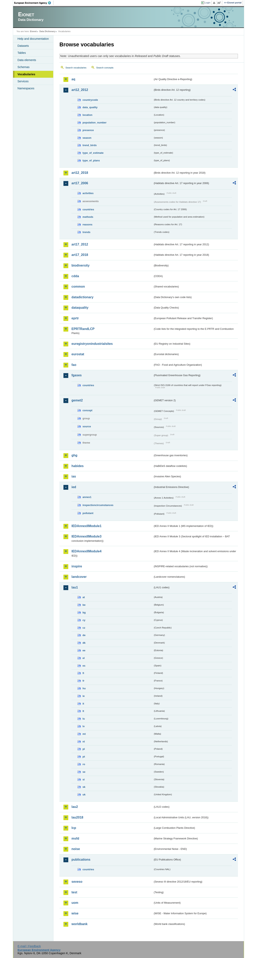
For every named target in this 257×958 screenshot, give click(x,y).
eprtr (75, 318)
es (84, 665)
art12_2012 (79, 90)
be (84, 604)
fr (83, 680)
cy (84, 620)
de (84, 635)
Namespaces (25, 88)
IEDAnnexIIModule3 (86, 536)
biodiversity (80, 265)
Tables (21, 52)
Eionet (33, 31)
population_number (94, 122)
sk (84, 786)
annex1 (87, 497)
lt (83, 711)
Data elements (26, 60)
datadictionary (82, 297)
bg (84, 612)
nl (84, 741)
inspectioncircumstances (98, 505)
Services (23, 81)
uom (74, 902)
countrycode (90, 99)
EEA (34, 3)
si (84, 779)
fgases (76, 375)
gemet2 (77, 400)
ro (84, 764)
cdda (75, 276)
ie (84, 695)
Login (207, 2)
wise (75, 913)
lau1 (74, 587)
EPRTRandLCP (83, 329)
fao (73, 365)
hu (84, 688)
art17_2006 (79, 183)
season (87, 137)
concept (87, 410)
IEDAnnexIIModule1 (86, 526)
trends (86, 232)
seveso (76, 881)
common (78, 286)
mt (84, 733)
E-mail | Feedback (29, 946)
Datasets (23, 45)
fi (83, 673)
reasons (87, 224)
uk (84, 794)
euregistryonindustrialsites (92, 343)
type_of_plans (91, 160)
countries (88, 209)
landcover (79, 576)
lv (84, 726)
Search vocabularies (75, 67)
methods (88, 216)
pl (84, 748)
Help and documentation (33, 38)
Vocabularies (26, 74)
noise (75, 849)
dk (84, 642)
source (87, 426)
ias (73, 476)
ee (84, 650)
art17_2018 (79, 255)
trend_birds (90, 145)
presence (88, 130)
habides (77, 466)
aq (73, 79)
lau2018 (77, 817)
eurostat (77, 354)
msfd (75, 838)
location (87, 114)
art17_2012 (79, 244)
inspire (76, 566)
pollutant (88, 513)
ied (73, 487)
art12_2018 (79, 172)
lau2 (74, 806)
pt (84, 756)
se (84, 771)
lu (84, 718)
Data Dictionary (47, 31)
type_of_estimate (93, 152)
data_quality (90, 107)
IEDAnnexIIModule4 (86, 551)
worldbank (79, 924)
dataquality (79, 307)
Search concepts (104, 67)
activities (88, 193)
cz (84, 627)
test (74, 892)
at (84, 597)
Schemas (23, 67)
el (84, 658)
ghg (74, 455)
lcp (73, 828)
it (83, 703)
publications (80, 859)
